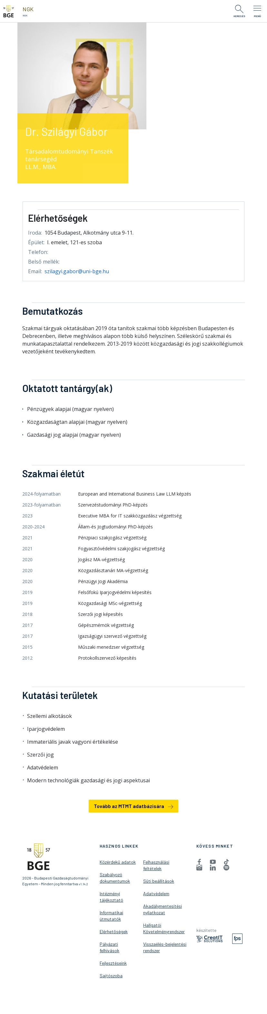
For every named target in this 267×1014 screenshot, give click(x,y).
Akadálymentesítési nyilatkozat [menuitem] (162, 909)
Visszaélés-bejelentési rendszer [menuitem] (164, 947)
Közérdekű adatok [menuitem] (118, 862)
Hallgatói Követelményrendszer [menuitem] (164, 928)
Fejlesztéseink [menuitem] (113, 963)
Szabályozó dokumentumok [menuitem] (115, 878)
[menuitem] (199, 861)
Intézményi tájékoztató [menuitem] (111, 897)
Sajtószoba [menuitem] (111, 975)
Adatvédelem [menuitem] (156, 893)
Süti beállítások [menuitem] (158, 881)
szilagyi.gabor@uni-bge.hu (76, 271)
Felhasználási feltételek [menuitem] (156, 865)
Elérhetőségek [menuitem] (114, 931)
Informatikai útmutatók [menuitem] (111, 916)
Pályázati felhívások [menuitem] (109, 947)
